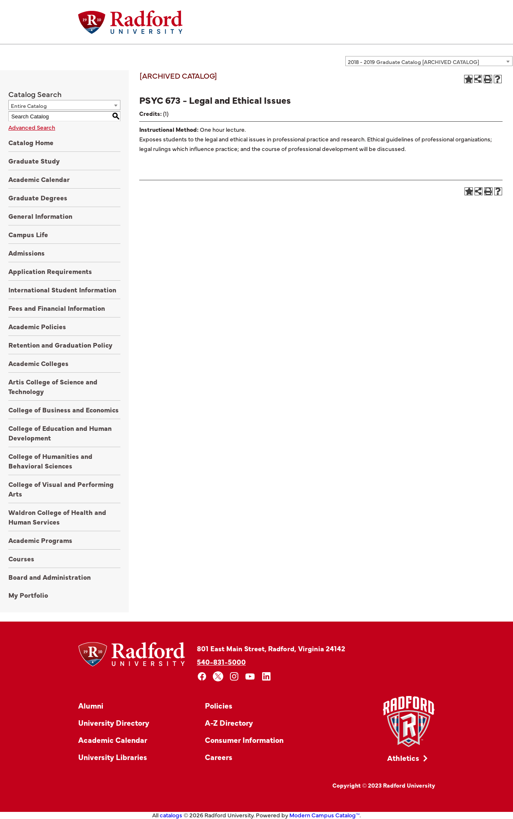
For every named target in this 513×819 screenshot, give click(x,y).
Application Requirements (50, 271)
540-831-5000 (221, 661)
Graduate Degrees (37, 197)
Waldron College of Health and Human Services (57, 516)
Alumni (90, 705)
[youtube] (250, 676)
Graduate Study (34, 160)
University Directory (113, 722)
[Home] (130, 22)
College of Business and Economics (63, 409)
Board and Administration (49, 576)
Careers (218, 757)
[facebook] (202, 676)
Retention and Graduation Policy (60, 344)
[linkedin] (266, 676)
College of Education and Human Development (60, 432)
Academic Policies (37, 326)
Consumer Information (244, 740)
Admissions (26, 252)
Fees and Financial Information (56, 307)
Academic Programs (40, 540)
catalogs (171, 815)
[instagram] (234, 676)
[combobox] (429, 61)
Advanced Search (31, 127)
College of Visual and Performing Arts (61, 488)
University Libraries (112, 757)
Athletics (403, 757)
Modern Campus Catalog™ (324, 815)
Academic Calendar (39, 179)
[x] (218, 676)
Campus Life (28, 234)
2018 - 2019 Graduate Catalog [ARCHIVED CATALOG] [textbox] (413, 61)
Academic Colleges (38, 363)
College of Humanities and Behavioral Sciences (50, 460)
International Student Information (62, 289)
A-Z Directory (229, 722)
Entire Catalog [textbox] (29, 105)
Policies (218, 705)
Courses (21, 558)
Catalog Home (31, 142)
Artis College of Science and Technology (52, 386)
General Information (40, 215)
